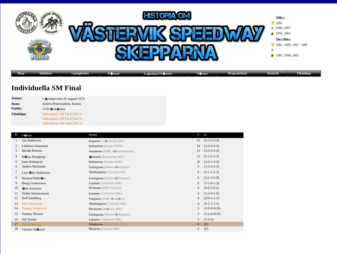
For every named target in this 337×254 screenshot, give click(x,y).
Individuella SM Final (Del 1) (62, 114)
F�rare (114, 73)
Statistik (273, 73)
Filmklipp (304, 73)
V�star (202, 73)
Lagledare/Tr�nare (158, 73)
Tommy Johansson (34, 208)
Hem (21, 73)
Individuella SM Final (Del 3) (62, 123)
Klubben (46, 73)
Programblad (237, 73)
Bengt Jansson (31, 224)
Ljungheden (80, 73)
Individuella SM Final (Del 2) (62, 118)
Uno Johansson (32, 203)
